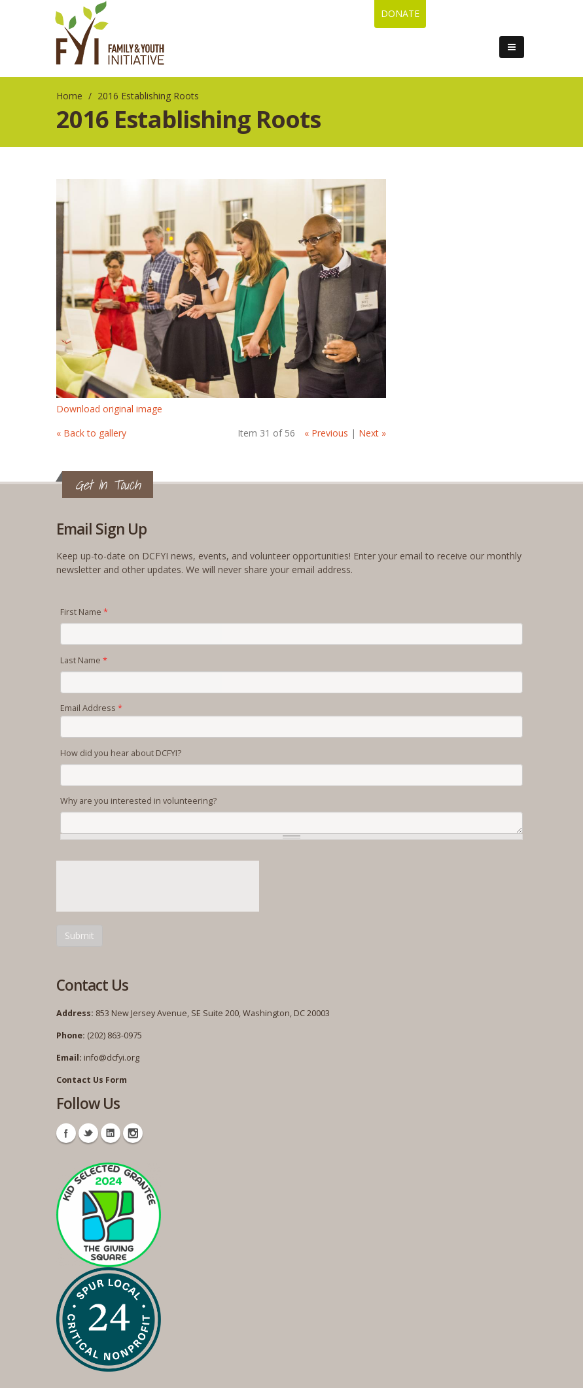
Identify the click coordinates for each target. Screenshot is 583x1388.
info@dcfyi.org (111, 1057)
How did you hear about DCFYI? (120, 753)
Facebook (66, 1133)
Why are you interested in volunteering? (138, 800)
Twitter (88, 1133)
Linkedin (110, 1133)
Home (69, 96)
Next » (372, 433)
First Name (84, 612)
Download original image (109, 409)
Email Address (91, 708)
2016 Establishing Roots (148, 96)
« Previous (326, 433)
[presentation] (155, 886)
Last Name (83, 660)
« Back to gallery (91, 433)
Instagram (133, 1133)
